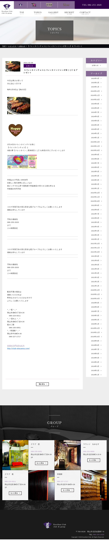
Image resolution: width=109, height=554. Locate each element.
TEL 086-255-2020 (92, 5)
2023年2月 (96, 195)
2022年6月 (96, 232)
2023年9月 (96, 163)
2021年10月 (96, 270)
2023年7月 (96, 172)
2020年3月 (96, 339)
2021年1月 (96, 307)
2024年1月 (96, 144)
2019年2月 (96, 400)
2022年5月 (96, 237)
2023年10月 (96, 158)
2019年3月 (96, 395)
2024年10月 (96, 102)
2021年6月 (96, 284)
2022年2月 (96, 251)
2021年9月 (96, 274)
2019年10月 (96, 363)
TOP (22, 13)
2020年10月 (96, 321)
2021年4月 (96, 293)
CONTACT (85, 13)
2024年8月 (96, 112)
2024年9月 (96, 107)
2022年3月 (96, 246)
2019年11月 (96, 358)
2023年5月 (96, 181)
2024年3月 (96, 135)
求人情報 (64, 536)
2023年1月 (96, 200)
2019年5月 (96, 386)
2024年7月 (96, 116)
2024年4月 (96, 130)
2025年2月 (96, 84)
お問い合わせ (77, 536)
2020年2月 (96, 344)
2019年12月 (96, 353)
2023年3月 (96, 191)
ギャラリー (52, 536)
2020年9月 (96, 325)
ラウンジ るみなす (77, 539)
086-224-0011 (11, 504)
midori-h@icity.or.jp (15, 345)
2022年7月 (96, 228)
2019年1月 (96, 404)
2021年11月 (96, 265)
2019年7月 (96, 377)
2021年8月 (96, 279)
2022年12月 (96, 205)
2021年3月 (96, 298)
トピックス (40, 536)
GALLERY (53, 13)
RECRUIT (69, 13)
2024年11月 (96, 98)
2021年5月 (96, 288)
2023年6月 (96, 177)
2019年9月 (96, 367)
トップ (29, 536)
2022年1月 (96, 256)
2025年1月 (96, 88)
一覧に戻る (42, 384)
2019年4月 (96, 391)
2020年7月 (96, 335)
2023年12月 (96, 149)
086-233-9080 (90, 474)
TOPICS (37, 13)
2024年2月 (96, 139)
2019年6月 (96, 381)
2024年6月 (96, 121)
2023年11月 (96, 153)
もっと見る (15, 516)
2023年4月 (96, 186)
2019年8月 (96, 372)
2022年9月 (96, 218)
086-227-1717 (64, 504)
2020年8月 (96, 330)
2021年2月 (96, 302)
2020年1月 (96, 349)
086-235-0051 (37, 474)
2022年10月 (96, 214)
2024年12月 (96, 93)
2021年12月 (96, 260)
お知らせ (96, 66)
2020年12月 (96, 311)
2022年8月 (96, 223)
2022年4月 (96, 242)
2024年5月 (96, 126)
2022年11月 (96, 209)
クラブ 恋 (51, 539)
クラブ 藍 (39, 539)
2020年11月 (96, 316)
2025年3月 (96, 79)
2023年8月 (96, 167)
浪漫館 (62, 539)
